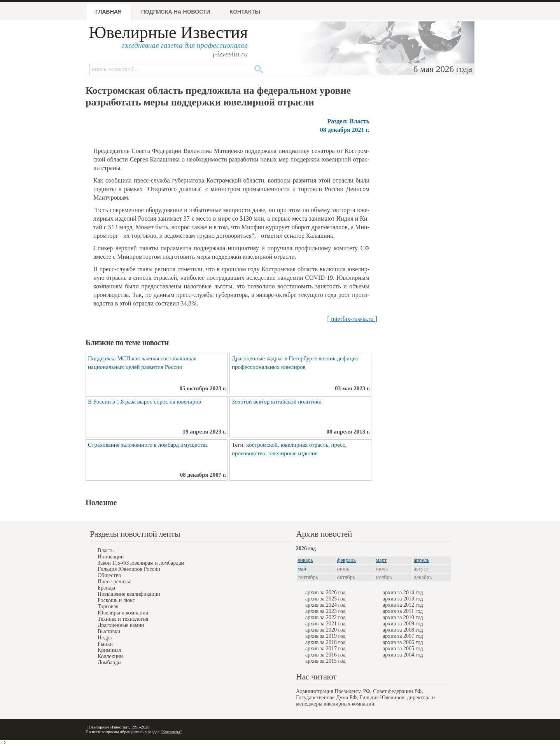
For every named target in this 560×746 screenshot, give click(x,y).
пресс (338, 445)
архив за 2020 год (325, 630)
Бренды (106, 588)
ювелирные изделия (293, 453)
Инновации (111, 557)
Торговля (108, 606)
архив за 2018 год (325, 642)
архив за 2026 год (325, 592)
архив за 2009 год (403, 624)
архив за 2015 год (325, 661)
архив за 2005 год (403, 648)
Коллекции (110, 656)
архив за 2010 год (403, 617)
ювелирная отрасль (304, 445)
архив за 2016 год (325, 655)
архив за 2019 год (325, 636)
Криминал (109, 650)
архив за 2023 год (325, 611)
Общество (109, 575)
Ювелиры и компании (123, 613)
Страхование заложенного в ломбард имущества (148, 445)
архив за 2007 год (403, 636)
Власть (106, 550)
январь (305, 560)
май (302, 569)
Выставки (109, 631)
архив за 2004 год (403, 655)
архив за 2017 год (325, 648)
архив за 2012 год (403, 605)
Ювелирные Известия (168, 32)
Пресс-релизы (114, 582)
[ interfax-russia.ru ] (352, 319)
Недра (105, 638)
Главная (108, 12)
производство (248, 453)
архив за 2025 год (325, 599)
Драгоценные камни (121, 625)
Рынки (105, 644)
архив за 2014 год (403, 592)
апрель (421, 560)
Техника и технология (123, 619)
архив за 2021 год (325, 624)
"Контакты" (171, 731)
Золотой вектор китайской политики (277, 401)
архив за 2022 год (325, 617)
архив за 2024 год (325, 605)
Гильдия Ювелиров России (129, 569)
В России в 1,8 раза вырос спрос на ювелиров (144, 401)
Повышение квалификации (129, 594)
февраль (346, 560)
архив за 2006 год (403, 642)
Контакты (245, 12)
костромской (262, 445)
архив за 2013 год (403, 599)
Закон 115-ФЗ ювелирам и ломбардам (141, 563)
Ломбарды (109, 662)
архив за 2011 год (403, 611)
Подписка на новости (175, 12)
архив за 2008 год (403, 630)
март (381, 560)
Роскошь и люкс (116, 600)
